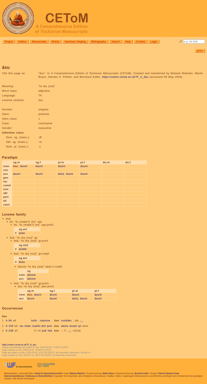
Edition (22, 41)
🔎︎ (180, 41)
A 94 (9, 320)
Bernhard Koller (142, 373)
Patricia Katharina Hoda (168, 373)
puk (44, 330)
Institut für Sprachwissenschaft (48, 373)
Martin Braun (108, 373)
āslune (31, 274)
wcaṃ (73, 325)
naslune (45, 320)
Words (55, 41)
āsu (56, 320)
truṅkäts (66, 320)
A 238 (9, 330)
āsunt (23, 166)
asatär (23, 248)
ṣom (49, 325)
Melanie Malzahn (77, 373)
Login (153, 41)
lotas (27, 325)
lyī (79, 325)
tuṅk (34, 320)
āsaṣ (22, 261)
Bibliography (98, 41)
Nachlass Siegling (75, 41)
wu (21, 325)
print (200, 50)
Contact (140, 41)
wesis (64, 325)
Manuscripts (39, 41)
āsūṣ (61, 173)
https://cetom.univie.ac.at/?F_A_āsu (125, 76)
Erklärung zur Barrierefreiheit (39, 376)
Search (115, 41)
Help (128, 41)
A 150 (9, 325)
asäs (22, 233)
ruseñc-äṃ (39, 325)
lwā (50, 330)
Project (9, 41)
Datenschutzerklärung (14, 376)
